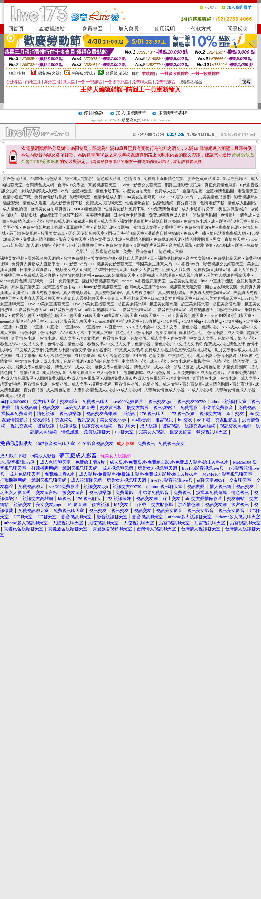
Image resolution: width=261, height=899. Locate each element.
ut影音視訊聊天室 (31, 309)
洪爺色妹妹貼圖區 (203, 178)
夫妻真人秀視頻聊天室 (210, 292)
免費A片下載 (195, 233)
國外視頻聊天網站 (44, 258)
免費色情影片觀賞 (50, 197)
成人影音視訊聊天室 (229, 221)
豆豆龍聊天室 (78, 227)
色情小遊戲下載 (17, 197)
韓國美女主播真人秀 (154, 264)
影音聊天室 (80, 197)
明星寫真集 (131, 120)
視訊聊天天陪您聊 (185, 287)
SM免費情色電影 (163, 209)
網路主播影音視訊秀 (183, 184)
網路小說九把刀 (56, 245)
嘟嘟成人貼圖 (85, 221)
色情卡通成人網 (108, 197)
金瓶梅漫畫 (82, 191)
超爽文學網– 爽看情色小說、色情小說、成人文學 (200, 332)
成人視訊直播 (191, 275)
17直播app (71, 327)
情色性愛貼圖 (197, 239)
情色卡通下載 (108, 191)
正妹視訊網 (104, 227)
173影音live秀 (75, 264)
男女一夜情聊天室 (229, 239)
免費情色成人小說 (26, 221)
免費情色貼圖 (138, 239)
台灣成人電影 (181, 245)
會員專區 (92, 28)
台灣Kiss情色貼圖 (45, 178)
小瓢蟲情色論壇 (105, 251)
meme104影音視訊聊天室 (144, 281)
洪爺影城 (29, 215)
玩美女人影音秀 (144, 269)
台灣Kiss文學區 (71, 184)
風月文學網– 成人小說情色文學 (43, 355)
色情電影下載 (212, 203)
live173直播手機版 (217, 281)
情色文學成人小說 (106, 239)
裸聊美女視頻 (12, 258)
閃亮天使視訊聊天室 (126, 233)
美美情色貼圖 (98, 215)
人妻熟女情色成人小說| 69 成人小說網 (107, 390)
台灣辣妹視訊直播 (111, 269)
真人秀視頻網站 (46, 292)
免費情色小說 (195, 221)
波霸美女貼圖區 (183, 281)
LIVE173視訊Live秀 (176, 197)
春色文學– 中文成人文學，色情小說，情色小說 (212, 338)
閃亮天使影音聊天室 (86, 233)
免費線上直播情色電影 (164, 178)
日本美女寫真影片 (36, 269)
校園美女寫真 (53, 233)
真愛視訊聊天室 (102, 184)
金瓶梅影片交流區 (149, 245)
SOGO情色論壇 (87, 209)
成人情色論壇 (15, 209)
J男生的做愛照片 (232, 209)
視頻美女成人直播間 (73, 269)
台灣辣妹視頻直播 (75, 275)
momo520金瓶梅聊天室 (115, 275)
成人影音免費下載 (66, 203)
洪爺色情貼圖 (14, 178)
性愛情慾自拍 (137, 203)
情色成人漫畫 (35, 203)
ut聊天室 (74, 315)
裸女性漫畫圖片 (134, 221)
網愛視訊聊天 (201, 309)
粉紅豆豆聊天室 (88, 245)
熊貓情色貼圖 (205, 215)
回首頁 (16, 28)
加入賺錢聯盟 (131, 113)
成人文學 (109, 221)
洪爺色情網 (163, 203)
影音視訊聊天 (235, 178)
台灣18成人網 (57, 221)
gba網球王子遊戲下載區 (61, 215)
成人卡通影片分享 (198, 209)
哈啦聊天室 (171, 227)
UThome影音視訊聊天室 (100, 287)
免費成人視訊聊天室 (104, 203)
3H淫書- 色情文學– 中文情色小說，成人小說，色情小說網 (184, 355)
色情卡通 (132, 178)
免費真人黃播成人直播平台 (35, 264)
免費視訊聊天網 (167, 239)
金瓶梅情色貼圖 (220, 191)
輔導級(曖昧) (83, 73)
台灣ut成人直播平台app (145, 287)
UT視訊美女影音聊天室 (112, 264)
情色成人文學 (171, 251)
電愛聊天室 (247, 191)
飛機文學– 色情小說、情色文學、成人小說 (53, 367)
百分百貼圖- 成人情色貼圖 (205, 384)
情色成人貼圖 (109, 178)
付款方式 (201, 28)
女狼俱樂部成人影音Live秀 (45, 191)
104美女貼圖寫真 (140, 197)
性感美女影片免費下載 (124, 209)
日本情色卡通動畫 (129, 215)
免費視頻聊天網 (227, 258)
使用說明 (165, 28)
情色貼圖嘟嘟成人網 (228, 233)
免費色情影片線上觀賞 (42, 227)
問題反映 (237, 28)
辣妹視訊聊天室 (25, 287)
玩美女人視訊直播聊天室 (228, 275)
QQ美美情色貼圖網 (214, 197)
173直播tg (151, 321)
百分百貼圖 (187, 203)
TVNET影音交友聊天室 (140, 184)
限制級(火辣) (49, 73)
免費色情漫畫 (117, 245)
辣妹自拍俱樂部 (166, 221)
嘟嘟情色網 (229, 227)
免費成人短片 (167, 191)
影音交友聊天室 (73, 239)
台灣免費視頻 (75, 258)
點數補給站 (52, 28)
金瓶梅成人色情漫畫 (157, 275)
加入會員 (128, 28)
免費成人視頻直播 (40, 275)
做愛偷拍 (204, 245)
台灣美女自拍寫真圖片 (50, 209)
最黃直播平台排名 (59, 287)
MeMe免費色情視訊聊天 (21, 281)
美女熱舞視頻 (103, 258)
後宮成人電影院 (79, 178)
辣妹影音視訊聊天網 (100, 281)
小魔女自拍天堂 (137, 191)
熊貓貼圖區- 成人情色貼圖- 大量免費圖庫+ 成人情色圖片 (70, 372)
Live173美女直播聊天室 (171, 298)
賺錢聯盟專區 (173, 113)
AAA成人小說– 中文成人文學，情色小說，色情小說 (171, 327)
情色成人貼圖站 (242, 203)
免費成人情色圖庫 (39, 239)
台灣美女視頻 (198, 258)
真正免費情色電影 (220, 184)
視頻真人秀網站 (132, 258)
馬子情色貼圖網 (23, 233)
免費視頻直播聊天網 (212, 269)
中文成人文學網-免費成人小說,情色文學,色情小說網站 (63, 349)
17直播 (252, 321)
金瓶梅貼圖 (192, 191)
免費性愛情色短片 (139, 251)
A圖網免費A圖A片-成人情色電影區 (68, 378)
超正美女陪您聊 (132, 304)
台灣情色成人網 (40, 184)
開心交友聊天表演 (221, 287)
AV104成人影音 (229, 245)
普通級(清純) (117, 73)
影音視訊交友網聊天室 (223, 264)
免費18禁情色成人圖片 (169, 215)
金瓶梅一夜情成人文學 (137, 227)
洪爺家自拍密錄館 (164, 233)
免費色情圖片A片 (200, 227)
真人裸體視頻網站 (166, 258)
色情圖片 (228, 215)
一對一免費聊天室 (62, 281)
